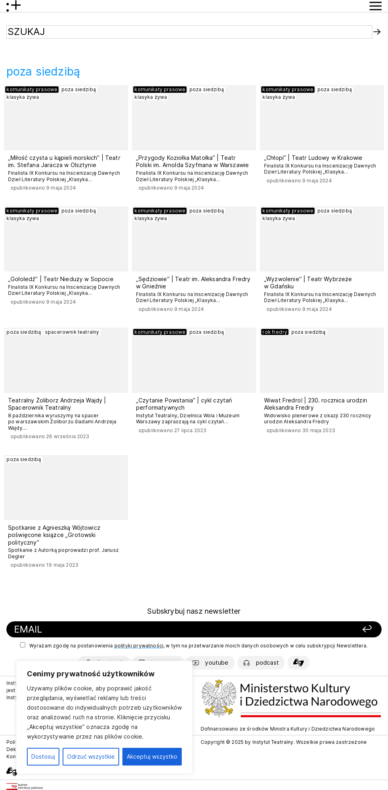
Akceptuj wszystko (152, 756)
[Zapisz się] (303, 629)
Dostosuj (43, 756)
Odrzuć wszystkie (91, 756)
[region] (104, 717)
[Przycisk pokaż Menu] (375, 6)
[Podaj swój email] (122, 629)
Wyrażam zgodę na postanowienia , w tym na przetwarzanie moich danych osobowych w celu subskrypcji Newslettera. (194, 645)
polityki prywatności (138, 646)
